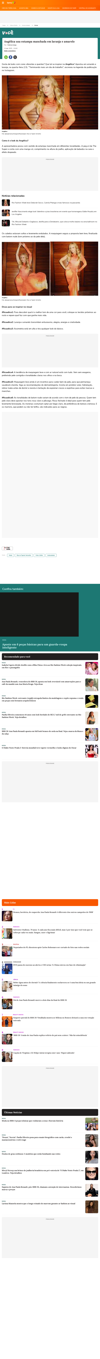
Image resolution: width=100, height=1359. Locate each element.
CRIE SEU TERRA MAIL (9, 8)
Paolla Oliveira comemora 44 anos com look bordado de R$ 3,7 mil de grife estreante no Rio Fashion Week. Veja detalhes (41, 716)
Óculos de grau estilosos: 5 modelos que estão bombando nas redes (31, 1154)
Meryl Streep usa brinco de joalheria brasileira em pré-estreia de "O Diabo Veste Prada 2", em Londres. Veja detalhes (43, 1171)
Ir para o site (11, 3)
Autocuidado (26, 25)
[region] (50, 17)
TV (14, 909)
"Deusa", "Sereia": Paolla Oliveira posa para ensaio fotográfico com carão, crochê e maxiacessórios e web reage (37, 1138)
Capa (4, 25)
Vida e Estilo (14, 25)
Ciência (15, 979)
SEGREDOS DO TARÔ (69, 8)
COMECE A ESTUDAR (38, 8)
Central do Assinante (87, 8)
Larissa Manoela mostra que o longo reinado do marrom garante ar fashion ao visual (38, 1203)
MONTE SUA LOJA (54, 8)
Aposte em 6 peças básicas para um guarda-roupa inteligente (34, 646)
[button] (3, 3)
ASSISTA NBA (23, 8)
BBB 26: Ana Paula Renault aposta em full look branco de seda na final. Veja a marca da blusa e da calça (42, 732)
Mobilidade (17, 962)
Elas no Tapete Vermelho (24, 555)
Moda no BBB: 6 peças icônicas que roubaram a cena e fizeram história (32, 1121)
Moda (36, 25)
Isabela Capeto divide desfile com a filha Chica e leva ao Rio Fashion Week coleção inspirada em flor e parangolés (41, 666)
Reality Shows (18, 1015)
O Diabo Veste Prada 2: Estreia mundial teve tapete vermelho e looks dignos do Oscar (39, 748)
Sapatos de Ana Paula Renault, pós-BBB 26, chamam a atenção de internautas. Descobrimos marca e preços (42, 1188)
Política (16, 944)
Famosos (16, 927)
